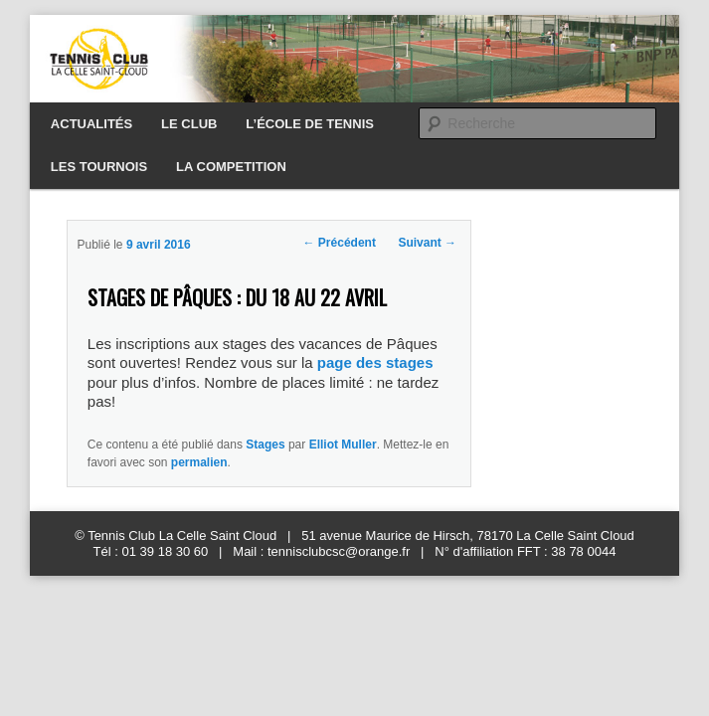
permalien (199, 462)
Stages (265, 444)
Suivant (427, 243)
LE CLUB (189, 123)
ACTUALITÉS (91, 123)
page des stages (375, 362)
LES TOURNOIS (99, 166)
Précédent (339, 243)
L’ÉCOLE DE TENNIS (310, 123)
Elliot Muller (343, 444)
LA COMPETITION (231, 166)
